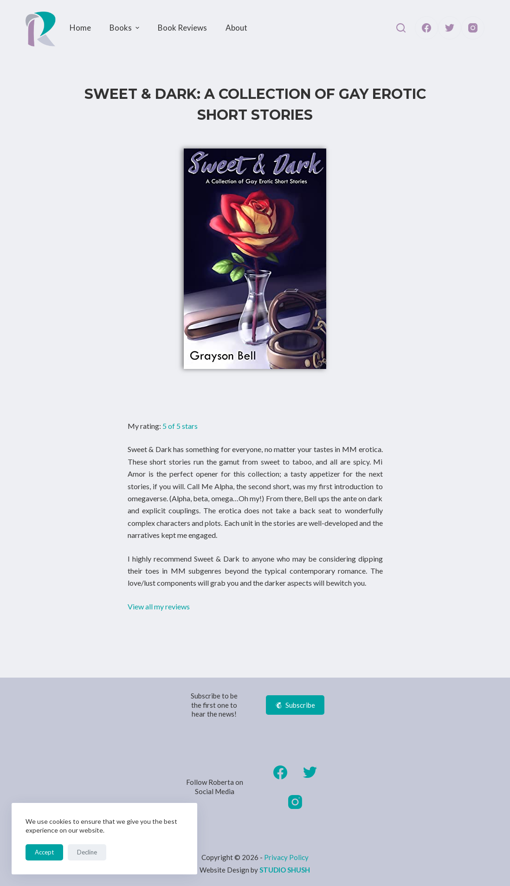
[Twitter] (449, 27)
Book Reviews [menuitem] (182, 27)
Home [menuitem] (80, 27)
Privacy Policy (286, 857)
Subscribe (295, 705)
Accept (44, 852)
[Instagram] (472, 27)
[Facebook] (426, 27)
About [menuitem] (236, 27)
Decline (87, 852)
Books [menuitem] (126, 27)
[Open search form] (401, 27)
